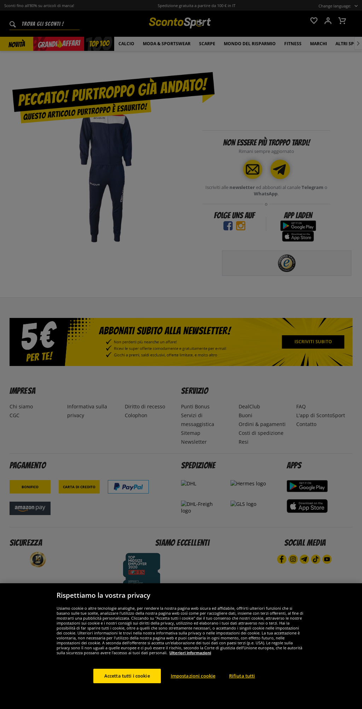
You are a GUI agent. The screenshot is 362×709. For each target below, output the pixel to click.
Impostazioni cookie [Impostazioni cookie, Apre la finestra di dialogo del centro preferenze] (193, 686)
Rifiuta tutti (242, 686)
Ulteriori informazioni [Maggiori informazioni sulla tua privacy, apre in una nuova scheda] (190, 663)
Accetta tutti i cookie (127, 686)
